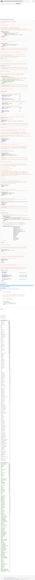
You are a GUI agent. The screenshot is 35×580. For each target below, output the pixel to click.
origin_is (5, 538)
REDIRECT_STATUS (5, 478)
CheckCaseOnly (5, 423)
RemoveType (5, 382)
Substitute (5, 403)
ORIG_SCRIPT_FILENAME (5, 557)
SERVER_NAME (5, 489)
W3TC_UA (5, 509)
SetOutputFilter (5, 344)
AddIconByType (5, 400)
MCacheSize (5, 444)
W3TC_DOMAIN (5, 535)
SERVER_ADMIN (5, 506)
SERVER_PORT (5, 474)
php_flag (5, 340)
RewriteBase (5, 324)
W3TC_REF (5, 512)
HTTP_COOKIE (5, 487)
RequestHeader (5, 346)
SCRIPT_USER (5, 566)
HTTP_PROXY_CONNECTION (5, 545)
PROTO (5, 488)
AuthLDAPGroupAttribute (5, 458)
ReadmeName (5, 381)
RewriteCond (5, 323)
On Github (2, 282)
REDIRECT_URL (5, 524)
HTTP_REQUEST (5, 528)
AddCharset (5, 345)
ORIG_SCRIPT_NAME (5, 556)
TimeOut (5, 383)
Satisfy (1, 286)
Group (5, 370)
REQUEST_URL (5, 523)
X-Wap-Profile (5, 496)
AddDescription (5, 389)
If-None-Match (5, 510)
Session (5, 357)
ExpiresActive (5, 331)
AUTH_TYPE (5, 541)
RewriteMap (5, 409)
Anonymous (5, 373)
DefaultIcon (5, 393)
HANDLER (5, 501)
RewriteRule (5, 321)
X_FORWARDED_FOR (5, 519)
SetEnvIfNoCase (8, 286)
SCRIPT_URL (5, 522)
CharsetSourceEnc (5, 399)
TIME (5, 471)
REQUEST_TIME (5, 553)
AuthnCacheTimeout (5, 456)
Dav (5, 387)
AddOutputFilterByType (5, 334)
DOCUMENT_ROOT (5, 483)
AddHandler (5, 354)
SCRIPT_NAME (5, 530)
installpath (5, 560)
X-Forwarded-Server (5, 544)
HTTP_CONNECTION (5, 527)
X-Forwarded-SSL (5, 563)
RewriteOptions (5, 360)
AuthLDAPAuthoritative (5, 445)
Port (5, 351)
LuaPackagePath (5, 430)
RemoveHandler (5, 372)
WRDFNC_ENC (5, 529)
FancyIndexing (5, 375)
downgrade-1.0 (5, 499)
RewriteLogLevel (5, 416)
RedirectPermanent (5, 386)
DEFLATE (5, 466)
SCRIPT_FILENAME (5, 469)
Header (5, 327)
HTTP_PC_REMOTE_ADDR (5, 521)
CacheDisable (5, 421)
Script (2, 286)
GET (5, 476)
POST (5, 477)
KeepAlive (5, 378)
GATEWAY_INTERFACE (5, 540)
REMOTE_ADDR (5, 490)
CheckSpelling (5, 394)
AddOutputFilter (5, 367)
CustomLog (5, 417)
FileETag (5, 339)
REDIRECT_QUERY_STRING (5, 539)
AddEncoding (5, 342)
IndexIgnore (5, 353)
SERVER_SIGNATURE (5, 549)
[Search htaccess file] (28, 1)
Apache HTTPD (13, 577)
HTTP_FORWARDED (5, 543)
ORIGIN (5, 475)
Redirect (5, 329)
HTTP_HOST (5, 465)
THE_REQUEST (5, 482)
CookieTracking (5, 432)
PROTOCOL (5, 567)
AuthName (5, 355)
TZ (5, 494)
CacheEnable (5, 452)
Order (5, 328)
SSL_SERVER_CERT (5, 546)
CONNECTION (5, 513)
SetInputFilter (5, 428)
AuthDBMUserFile (5, 436)
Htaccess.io (5, 577)
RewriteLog (5, 419)
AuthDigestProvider (5, 412)
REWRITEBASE (5, 498)
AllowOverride (5, 364)
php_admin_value (5, 388)
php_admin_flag (5, 422)
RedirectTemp (5, 356)
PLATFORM (5, 559)
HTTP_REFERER (5, 485)
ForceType (5, 366)
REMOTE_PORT (5, 561)
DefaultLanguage (5, 377)
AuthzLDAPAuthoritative (5, 425)
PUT (5, 484)
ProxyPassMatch (5, 426)
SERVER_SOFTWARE (5, 548)
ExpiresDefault (5, 332)
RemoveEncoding (5, 420)
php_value (5, 337)
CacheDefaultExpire (5, 454)
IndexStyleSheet (5, 392)
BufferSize (5, 455)
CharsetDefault (5, 397)
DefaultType (5, 405)
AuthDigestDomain (5, 433)
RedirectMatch (5, 350)
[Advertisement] (17, 11)
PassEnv (5, 414)
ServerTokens (5, 348)
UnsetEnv (5, 411)
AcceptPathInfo (5, 379)
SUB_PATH (5, 568)
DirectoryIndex (5, 335)
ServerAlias (5, 438)
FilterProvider (5, 362)
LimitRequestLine (5, 453)
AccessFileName (5, 434)
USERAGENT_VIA (5, 518)
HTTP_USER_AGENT (5, 479)
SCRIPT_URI (5, 542)
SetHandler (5, 368)
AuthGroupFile (5, 365)
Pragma (5, 486)
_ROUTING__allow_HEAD (5, 515)
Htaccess (9, 577)
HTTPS (5, 467)
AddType (5, 333)
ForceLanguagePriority (5, 408)
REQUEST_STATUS (5, 554)
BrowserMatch (5, 349)
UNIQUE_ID (5, 564)
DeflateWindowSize (5, 460)
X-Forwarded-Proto (5, 495)
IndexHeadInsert (5, 404)
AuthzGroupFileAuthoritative (5, 439)
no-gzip (5, 473)
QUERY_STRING (5, 472)
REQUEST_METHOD (5, 480)
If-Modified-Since (5, 507)
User (5, 343)
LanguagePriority (5, 401)
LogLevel (5, 431)
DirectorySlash (5, 376)
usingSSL (5, 537)
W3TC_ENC (5, 493)
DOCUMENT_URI (5, 571)
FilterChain (5, 361)
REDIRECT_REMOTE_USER (5, 552)
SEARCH (5, 508)
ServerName (5, 390)
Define (5, 371)
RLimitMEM (5, 448)
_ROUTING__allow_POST (5, 517)
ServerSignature (5, 359)
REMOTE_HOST (5, 511)
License (5, 282)
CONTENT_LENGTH (5, 534)
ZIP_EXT (5, 562)
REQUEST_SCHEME (5, 533)
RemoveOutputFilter (5, 427)
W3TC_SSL (5, 505)
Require (5, 338)
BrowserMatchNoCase (5, 406)
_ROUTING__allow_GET (5, 516)
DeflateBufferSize (5, 449)
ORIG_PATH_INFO (5, 565)
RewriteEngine (5, 322)
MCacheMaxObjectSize (5, 442)
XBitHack (5, 398)
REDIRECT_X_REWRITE (5, 532)
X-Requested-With (5, 491)
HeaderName (5, 384)
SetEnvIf (5, 286)
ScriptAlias (5, 415)
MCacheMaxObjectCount (5, 443)
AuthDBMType (5, 447)
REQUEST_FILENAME (5, 464)
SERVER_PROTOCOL (5, 550)
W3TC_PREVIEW (5, 502)
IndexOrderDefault (5, 395)
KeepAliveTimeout (5, 459)
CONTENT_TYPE (5, 504)
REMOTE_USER (5, 500)
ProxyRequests (5, 441)
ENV (5, 468)
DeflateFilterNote (5, 410)
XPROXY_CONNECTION (5, 520)
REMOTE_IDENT (5, 555)
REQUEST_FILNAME (5, 531)
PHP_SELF (5, 551)
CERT (5, 526)
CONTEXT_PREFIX (5, 497)
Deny (5, 326)
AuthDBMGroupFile (5, 437)
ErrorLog (5, 450)
